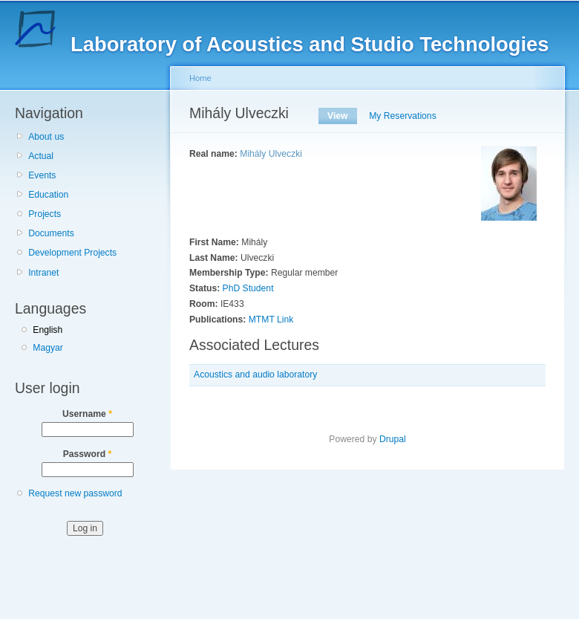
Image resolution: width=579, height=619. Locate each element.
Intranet (43, 273)
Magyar (48, 348)
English (47, 330)
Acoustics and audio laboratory (255, 374)
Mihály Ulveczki (271, 154)
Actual (40, 156)
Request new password (75, 493)
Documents (50, 233)
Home (200, 78)
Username (87, 414)
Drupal (392, 439)
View (342, 116)
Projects (44, 214)
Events (42, 175)
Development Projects (72, 252)
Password (87, 454)
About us (46, 137)
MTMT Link (271, 319)
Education (48, 194)
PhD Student (248, 288)
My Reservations (402, 116)
